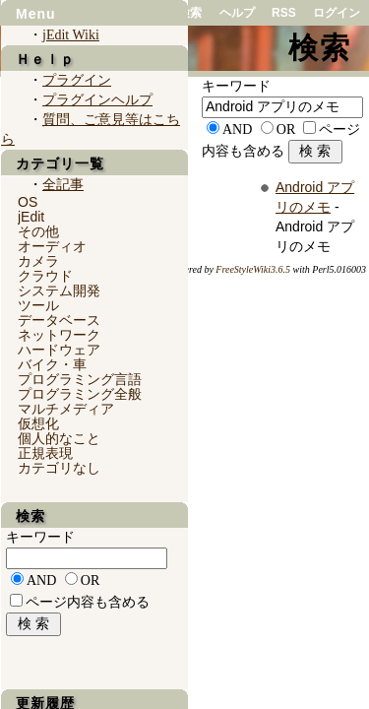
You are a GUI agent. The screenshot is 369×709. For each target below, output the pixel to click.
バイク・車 (52, 364)
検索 (190, 13)
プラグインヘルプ (97, 100)
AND (237, 129)
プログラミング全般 (80, 394)
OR (286, 129)
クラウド (45, 276)
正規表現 (45, 453)
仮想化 (38, 423)
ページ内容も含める (88, 602)
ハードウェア (59, 349)
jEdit (31, 217)
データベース (59, 320)
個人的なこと (59, 438)
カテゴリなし (59, 468)
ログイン (336, 13)
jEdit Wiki (70, 35)
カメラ (38, 261)
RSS (284, 13)
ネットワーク (59, 335)
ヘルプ (237, 13)
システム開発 (59, 290)
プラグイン (76, 80)
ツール (38, 305)
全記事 (63, 184)
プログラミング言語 (80, 379)
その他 (38, 231)
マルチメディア (66, 409)
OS (27, 202)
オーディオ (52, 246)
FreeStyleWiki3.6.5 (252, 269)
